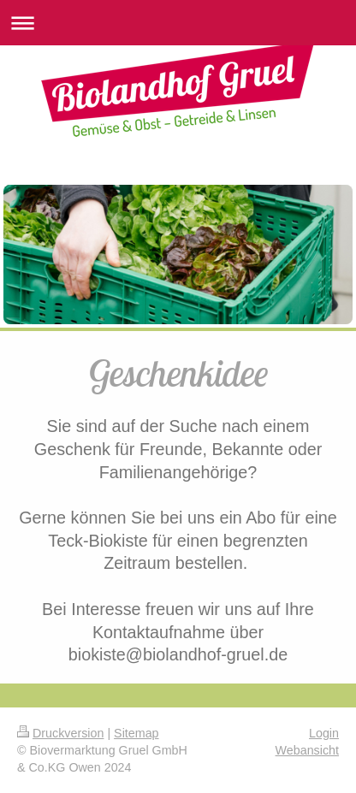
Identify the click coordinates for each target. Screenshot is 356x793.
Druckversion (60, 733)
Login (324, 733)
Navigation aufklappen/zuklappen (178, 22)
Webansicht (307, 750)
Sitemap (136, 733)
